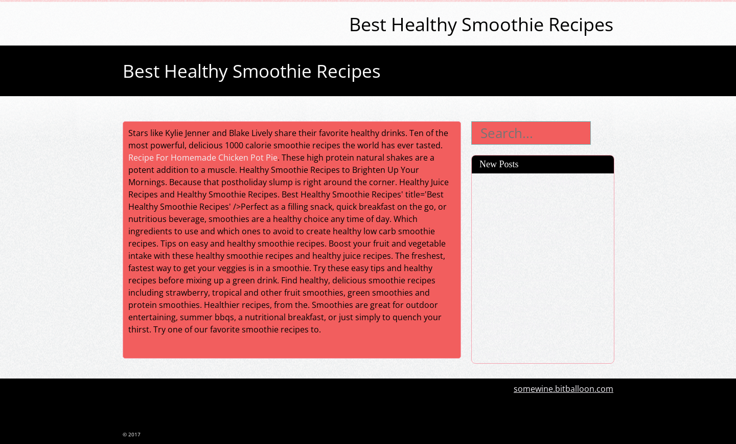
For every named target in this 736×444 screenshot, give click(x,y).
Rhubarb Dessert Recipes (527, 218)
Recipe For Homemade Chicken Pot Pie (203, 157)
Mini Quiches (502, 253)
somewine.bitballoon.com (563, 388)
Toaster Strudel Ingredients (531, 182)
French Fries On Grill (517, 354)
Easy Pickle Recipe (512, 289)
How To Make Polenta (519, 235)
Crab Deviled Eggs (512, 200)
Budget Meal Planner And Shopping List (527, 331)
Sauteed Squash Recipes (525, 307)
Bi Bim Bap (498, 271)
